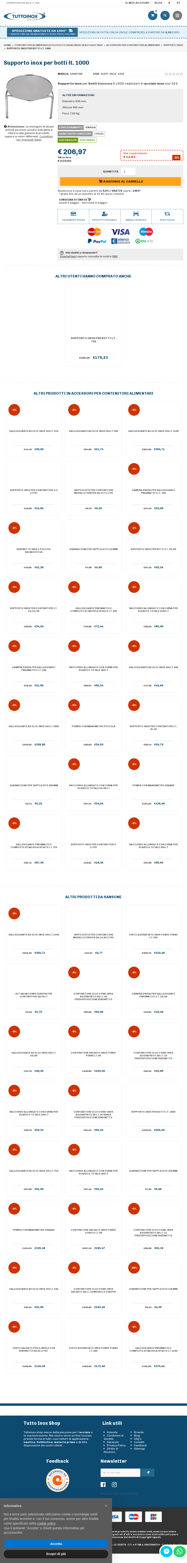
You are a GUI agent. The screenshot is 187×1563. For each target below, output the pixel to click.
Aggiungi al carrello (121, 181)
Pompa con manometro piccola (93, 726)
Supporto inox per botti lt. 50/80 (153, 549)
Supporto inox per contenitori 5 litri (93, 846)
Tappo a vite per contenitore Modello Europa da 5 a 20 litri (93, 936)
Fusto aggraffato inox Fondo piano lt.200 (93, 1349)
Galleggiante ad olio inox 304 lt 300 (93, 431)
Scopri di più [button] (56, 1554)
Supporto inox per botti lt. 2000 (153, 1112)
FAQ (115, 256)
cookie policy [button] (46, 1523)
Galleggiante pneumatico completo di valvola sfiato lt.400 (93, 610)
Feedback (140, 1445)
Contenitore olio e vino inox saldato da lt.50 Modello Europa (93, 1290)
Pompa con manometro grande (153, 785)
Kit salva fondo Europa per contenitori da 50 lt (33, 995)
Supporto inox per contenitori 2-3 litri (33, 491)
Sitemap (139, 1448)
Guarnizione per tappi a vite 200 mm (34, 785)
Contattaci (68, 256)
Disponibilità (68, 140)
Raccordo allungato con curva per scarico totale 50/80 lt (93, 787)
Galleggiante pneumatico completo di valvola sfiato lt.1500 (153, 1349)
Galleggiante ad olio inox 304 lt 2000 (33, 726)
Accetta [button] (56, 1544)
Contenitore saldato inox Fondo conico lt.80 (93, 1231)
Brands (139, 1432)
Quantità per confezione (75, 134)
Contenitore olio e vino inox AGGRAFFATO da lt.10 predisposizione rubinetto (153, 1055)
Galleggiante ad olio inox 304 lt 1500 (153, 431)
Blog (158, 2)
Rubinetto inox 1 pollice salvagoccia (34, 550)
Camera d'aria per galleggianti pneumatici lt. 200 (33, 669)
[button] (106, 1505)
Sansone (105, 84)
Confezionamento (70, 127)
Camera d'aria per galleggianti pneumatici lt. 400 (153, 491)
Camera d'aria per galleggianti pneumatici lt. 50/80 (153, 995)
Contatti (139, 1442)
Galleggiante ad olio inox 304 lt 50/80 (33, 1054)
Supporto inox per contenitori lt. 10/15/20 (33, 610)
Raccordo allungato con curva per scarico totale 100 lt (33, 1113)
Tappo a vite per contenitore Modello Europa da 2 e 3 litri (93, 491)
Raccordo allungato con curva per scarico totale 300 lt (93, 1172)
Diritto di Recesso (111, 1450)
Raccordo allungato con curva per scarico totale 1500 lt (153, 610)
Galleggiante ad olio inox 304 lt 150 (33, 431)
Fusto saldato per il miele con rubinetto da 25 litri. (34, 1349)
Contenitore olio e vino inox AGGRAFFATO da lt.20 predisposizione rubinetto (93, 996)
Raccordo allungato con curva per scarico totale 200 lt (153, 846)
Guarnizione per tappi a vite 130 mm (153, 1289)
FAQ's (137, 1438)
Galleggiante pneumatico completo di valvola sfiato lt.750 (34, 846)
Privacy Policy (116, 1445)
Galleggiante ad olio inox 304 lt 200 (153, 667)
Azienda (112, 1432)
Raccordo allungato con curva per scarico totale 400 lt (93, 669)
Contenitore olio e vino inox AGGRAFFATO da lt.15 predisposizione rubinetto (153, 1233)
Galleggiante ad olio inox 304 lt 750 (33, 1171)
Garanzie (113, 1442)
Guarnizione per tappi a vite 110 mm (93, 549)
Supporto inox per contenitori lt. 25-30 (153, 728)
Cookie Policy (129, 1493)
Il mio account (137, 2)
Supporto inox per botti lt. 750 (93, 340)
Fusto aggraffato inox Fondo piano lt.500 (153, 936)
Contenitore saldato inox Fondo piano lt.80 (93, 1054)
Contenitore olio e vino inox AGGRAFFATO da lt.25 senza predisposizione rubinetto (93, 1115)
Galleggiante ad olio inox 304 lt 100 (33, 1289)
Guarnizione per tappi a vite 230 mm (153, 1171)
